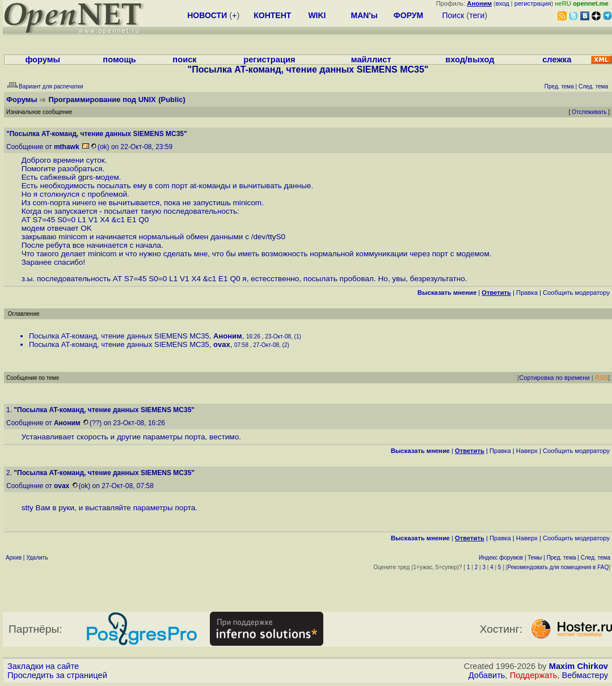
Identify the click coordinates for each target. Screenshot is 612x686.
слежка (556, 59)
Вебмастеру (585, 675)
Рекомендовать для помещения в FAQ (558, 567)
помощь (119, 59)
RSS (601, 377)
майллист (371, 59)
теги (476, 15)
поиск (184, 59)
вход (502, 3)
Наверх (527, 450)
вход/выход (469, 59)
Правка (527, 292)
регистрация (532, 3)
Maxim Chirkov (578, 666)
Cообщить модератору (576, 292)
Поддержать (534, 675)
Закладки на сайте (43, 666)
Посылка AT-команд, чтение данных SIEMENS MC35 (119, 336)
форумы (42, 59)
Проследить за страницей (57, 675)
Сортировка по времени (554, 377)
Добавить (487, 675)
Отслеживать (589, 112)
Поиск (453, 15)
